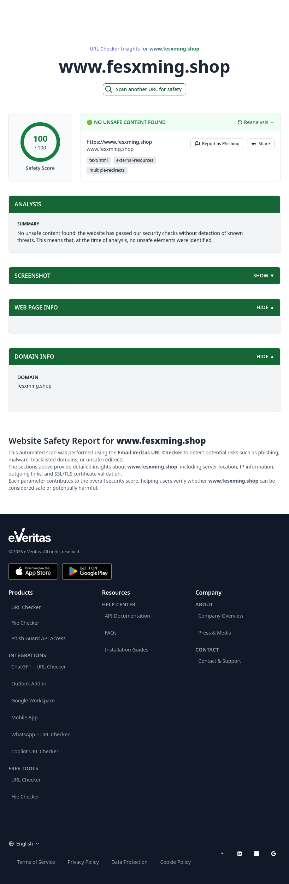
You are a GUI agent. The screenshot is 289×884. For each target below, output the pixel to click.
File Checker (25, 622)
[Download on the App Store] (33, 571)
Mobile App (24, 717)
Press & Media (214, 632)
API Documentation (127, 615)
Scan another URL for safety (143, 89)
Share (261, 144)
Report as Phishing (217, 144)
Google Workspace (33, 700)
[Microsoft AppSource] (256, 854)
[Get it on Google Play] (87, 571)
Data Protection (129, 862)
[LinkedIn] (239, 854)
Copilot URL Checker (35, 751)
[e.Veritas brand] (144, 535)
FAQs (111, 632)
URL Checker (26, 607)
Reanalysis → (256, 122)
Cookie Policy (175, 862)
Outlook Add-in (28, 683)
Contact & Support (219, 661)
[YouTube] (223, 854)
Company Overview (220, 615)
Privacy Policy (83, 862)
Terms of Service (36, 862)
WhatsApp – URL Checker (40, 734)
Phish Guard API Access (38, 638)
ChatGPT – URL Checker (38, 666)
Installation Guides (126, 649)
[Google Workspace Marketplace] (273, 854)
